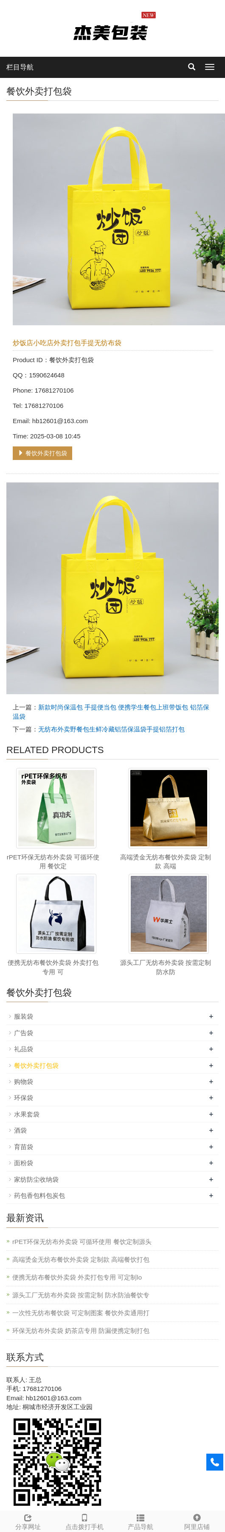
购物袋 (23, 1081)
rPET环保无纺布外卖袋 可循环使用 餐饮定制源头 (82, 1241)
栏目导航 (20, 67)
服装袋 (23, 1016)
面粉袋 (23, 1162)
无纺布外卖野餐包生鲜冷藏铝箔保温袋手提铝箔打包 (111, 729)
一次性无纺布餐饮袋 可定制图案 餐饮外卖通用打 (80, 1312)
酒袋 (20, 1130)
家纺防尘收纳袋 (36, 1179)
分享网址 (28, 1520)
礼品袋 (23, 1049)
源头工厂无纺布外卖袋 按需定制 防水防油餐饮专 (80, 1295)
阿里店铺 (197, 1520)
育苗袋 (23, 1146)
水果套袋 (26, 1114)
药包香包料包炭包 (39, 1195)
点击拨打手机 (84, 1520)
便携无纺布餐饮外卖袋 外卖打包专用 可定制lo (77, 1277)
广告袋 (23, 1032)
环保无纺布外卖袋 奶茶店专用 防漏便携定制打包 (80, 1330)
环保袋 (23, 1097)
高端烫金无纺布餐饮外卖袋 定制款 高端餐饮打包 (80, 1259)
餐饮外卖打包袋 (42, 453)
